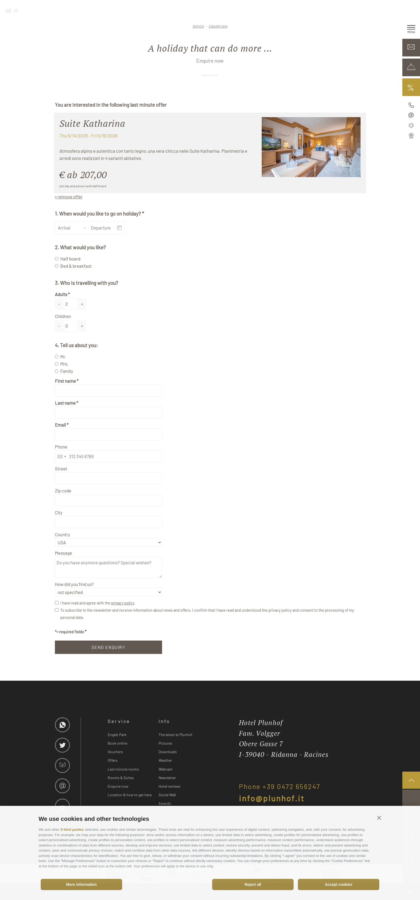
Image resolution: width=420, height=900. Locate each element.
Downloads (168, 751)
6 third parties (72, 830)
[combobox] (61, 456)
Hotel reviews (170, 786)
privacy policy (122, 603)
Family (66, 371)
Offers (113, 760)
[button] (379, 817)
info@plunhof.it (272, 798)
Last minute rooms (123, 769)
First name (65, 381)
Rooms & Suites (121, 777)
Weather (165, 760)
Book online (117, 743)
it (16, 10)
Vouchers (115, 751)
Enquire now (118, 786)
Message (63, 553)
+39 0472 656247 (291, 786)
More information (81, 884)
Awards (165, 803)
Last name (65, 402)
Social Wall (167, 794)
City (58, 512)
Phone (61, 446)
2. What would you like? (80, 247)
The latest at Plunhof (175, 734)
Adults (61, 294)
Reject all (253, 884)
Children (63, 316)
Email (60, 424)
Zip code (63, 490)
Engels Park (117, 734)
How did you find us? (74, 584)
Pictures (165, 743)
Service (119, 721)
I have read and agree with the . (97, 603)
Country (62, 534)
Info (164, 721)
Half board (70, 258)
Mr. (63, 356)
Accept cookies (338, 884)
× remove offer (68, 196)
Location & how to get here (130, 794)
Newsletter (167, 777)
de (8, 10)
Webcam (165, 769)
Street (61, 468)
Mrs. (64, 363)
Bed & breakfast (76, 266)
